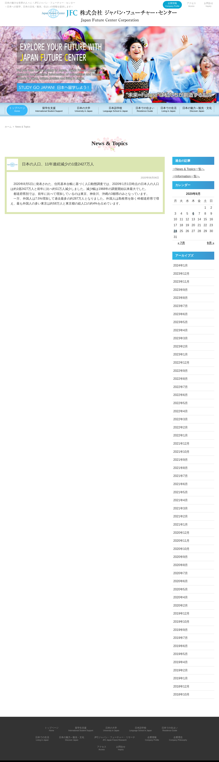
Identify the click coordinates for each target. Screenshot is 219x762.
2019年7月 (180, 637)
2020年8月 (180, 565)
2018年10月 (181, 694)
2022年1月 (180, 435)
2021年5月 (180, 492)
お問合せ (208, 4)
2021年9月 (180, 459)
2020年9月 (180, 556)
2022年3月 (180, 419)
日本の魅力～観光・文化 (197, 109)
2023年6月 (180, 314)
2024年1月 (180, 265)
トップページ (17, 109)
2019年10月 (181, 621)
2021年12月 (181, 443)
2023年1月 (180, 354)
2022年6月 (180, 394)
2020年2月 (180, 605)
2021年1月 (180, 524)
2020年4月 (180, 597)
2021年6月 (180, 484)
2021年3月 (180, 508)
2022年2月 (180, 427)
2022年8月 (180, 378)
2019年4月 (180, 662)
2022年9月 (180, 370)
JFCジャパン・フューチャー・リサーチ (114, 738)
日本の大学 (84, 109)
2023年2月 (180, 346)
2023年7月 (180, 306)
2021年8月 (180, 467)
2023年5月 (180, 322)
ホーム (8, 126)
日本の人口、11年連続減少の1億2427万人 (58, 164)
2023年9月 (180, 289)
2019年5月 (180, 654)
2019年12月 (181, 613)
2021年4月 (180, 500)
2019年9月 (180, 629)
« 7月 (181, 243)
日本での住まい (145, 109)
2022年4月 (180, 411)
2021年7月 (180, 475)
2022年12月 (181, 362)
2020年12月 (181, 532)
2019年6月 (180, 646)
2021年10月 (181, 451)
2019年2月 (180, 670)
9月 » (210, 243)
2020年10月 (181, 548)
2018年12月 (181, 686)
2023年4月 (180, 330)
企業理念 (178, 738)
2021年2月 (180, 516)
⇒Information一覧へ (186, 176)
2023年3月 (180, 338)
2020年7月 (180, 573)
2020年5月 (180, 589)
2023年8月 (180, 297)
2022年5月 (180, 403)
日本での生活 (169, 109)
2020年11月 (181, 540)
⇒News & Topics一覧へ (188, 169)
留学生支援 (48, 109)
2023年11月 (181, 281)
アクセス (191, 4)
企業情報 (172, 4)
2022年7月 (180, 387)
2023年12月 (181, 273)
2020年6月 (180, 581)
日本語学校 (115, 109)
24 (175, 231)
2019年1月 (180, 678)
